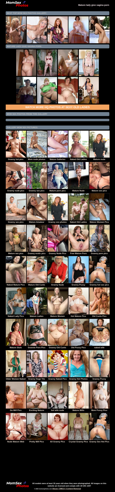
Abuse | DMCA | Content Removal (66, 489)
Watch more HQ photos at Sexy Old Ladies (57, 107)
